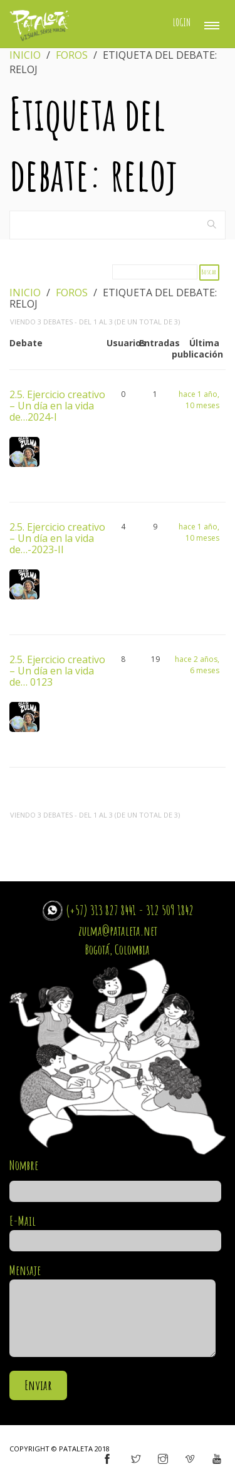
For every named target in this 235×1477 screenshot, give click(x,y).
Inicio (25, 55)
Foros (72, 55)
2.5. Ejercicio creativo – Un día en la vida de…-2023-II (57, 537)
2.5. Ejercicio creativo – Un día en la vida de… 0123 (57, 670)
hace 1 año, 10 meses (199, 400)
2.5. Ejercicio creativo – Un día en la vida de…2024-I (57, 405)
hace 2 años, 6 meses (197, 665)
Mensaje (112, 1311)
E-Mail (115, 1231)
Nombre (115, 1178)
